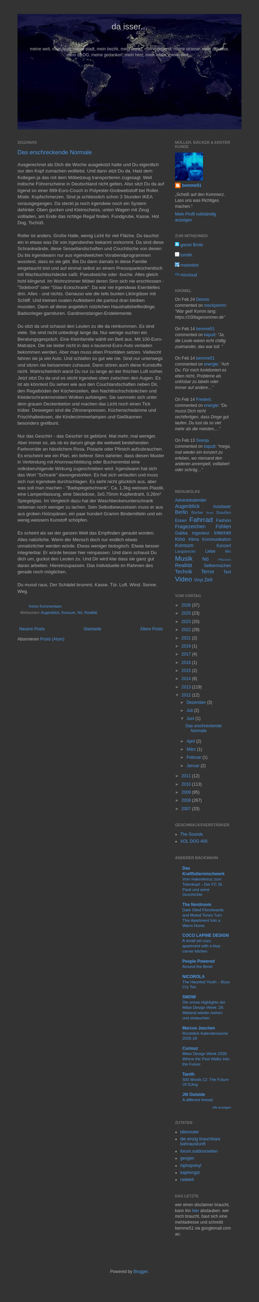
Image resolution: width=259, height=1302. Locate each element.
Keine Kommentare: (45, 606)
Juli (190, 710)
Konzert (224, 545)
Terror (208, 571)
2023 (187, 621)
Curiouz (190, 1048)
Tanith (188, 1074)
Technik (183, 571)
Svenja (202, 440)
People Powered (198, 961)
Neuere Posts (32, 629)
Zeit (208, 579)
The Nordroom (196, 904)
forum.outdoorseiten (199, 1151)
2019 (187, 646)
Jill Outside (193, 1094)
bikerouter (189, 1132)
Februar (194, 757)
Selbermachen (217, 565)
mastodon (187, 265)
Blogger (140, 1271)
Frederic (203, 399)
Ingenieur (201, 533)
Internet (222, 533)
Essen (181, 520)
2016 (187, 662)
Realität (90, 612)
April (191, 741)
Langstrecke (185, 551)
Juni (191, 718)
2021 (187, 638)
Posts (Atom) (52, 639)
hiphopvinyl (190, 1165)
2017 (187, 654)
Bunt (210, 513)
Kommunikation (216, 539)
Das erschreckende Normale (55, 152)
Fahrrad (201, 519)
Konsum (69, 612)
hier (195, 1210)
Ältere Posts (151, 629)
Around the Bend (197, 966)
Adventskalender (190, 500)
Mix (228, 551)
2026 (187, 605)
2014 (187, 678)
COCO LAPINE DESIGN (205, 935)
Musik (183, 558)
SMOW (189, 997)
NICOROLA (193, 976)
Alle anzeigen (221, 1107)
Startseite (93, 629)
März (192, 749)
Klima (193, 539)
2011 (187, 775)
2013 (187, 687)
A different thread (197, 1100)
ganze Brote (189, 244)
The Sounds (191, 834)
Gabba (181, 533)
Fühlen (223, 526)
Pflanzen (224, 559)
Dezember (197, 702)
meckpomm (215, 305)
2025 (187, 613)
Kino (180, 539)
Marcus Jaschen (198, 1028)
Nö (79, 612)
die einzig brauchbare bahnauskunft (200, 1141)
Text (227, 571)
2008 (187, 800)
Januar (194, 765)
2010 (187, 784)
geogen (187, 1158)
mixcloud (186, 275)
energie (211, 364)
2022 (187, 629)
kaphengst (190, 1172)
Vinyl (198, 580)
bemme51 (191, 185)
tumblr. (184, 255)
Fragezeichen (190, 526)
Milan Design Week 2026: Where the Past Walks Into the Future (205, 1059)
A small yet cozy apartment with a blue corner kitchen (201, 946)
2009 (187, 792)
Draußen (223, 512)
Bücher (197, 512)
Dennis (202, 299)
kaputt (210, 334)
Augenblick (50, 612)
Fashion (223, 520)
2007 (187, 808)
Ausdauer (222, 506)
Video (183, 579)
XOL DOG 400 (194, 841)
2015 (187, 670)
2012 (187, 695)
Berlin (181, 512)
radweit (187, 1179)
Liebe (210, 551)
